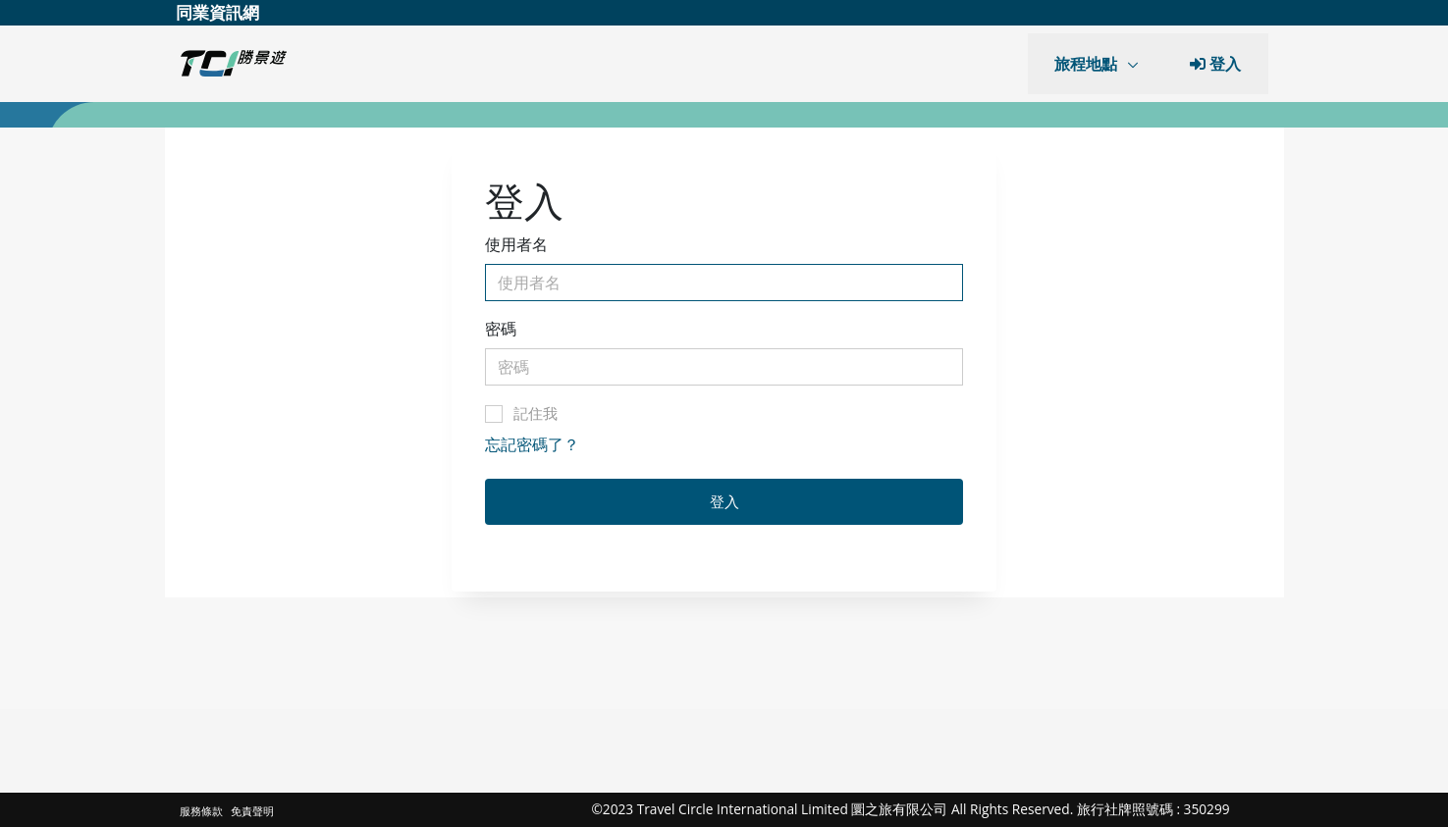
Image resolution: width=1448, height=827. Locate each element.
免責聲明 (252, 810)
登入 (724, 501)
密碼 (500, 328)
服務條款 (203, 810)
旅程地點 (1087, 64)
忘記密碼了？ (532, 444)
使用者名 (516, 244)
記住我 (521, 413)
